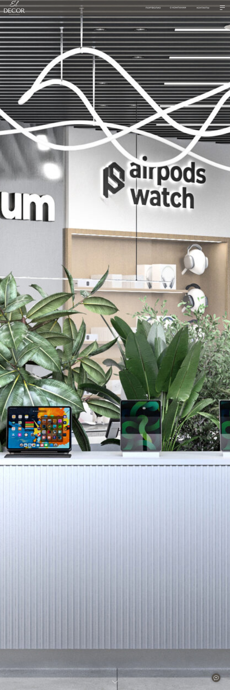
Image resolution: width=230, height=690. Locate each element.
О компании (178, 7)
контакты (203, 7)
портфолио (153, 7)
